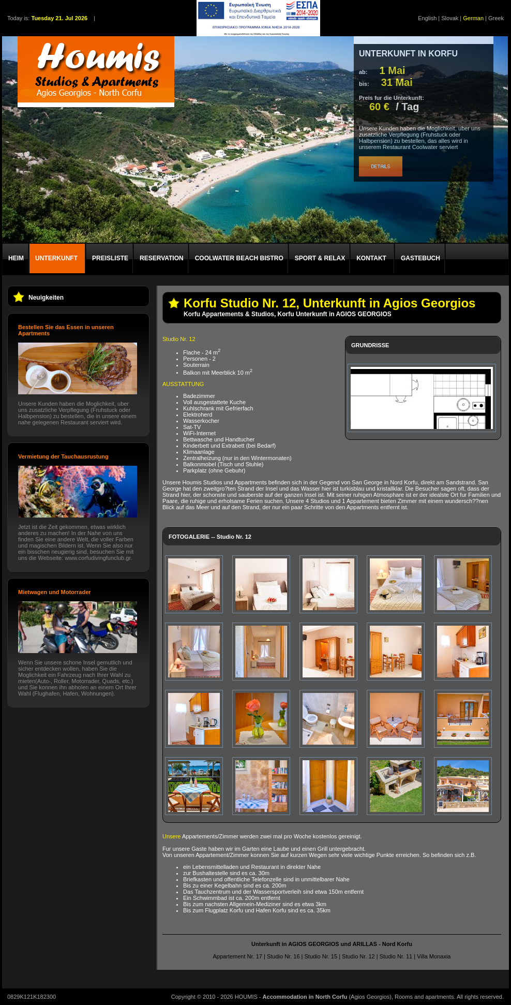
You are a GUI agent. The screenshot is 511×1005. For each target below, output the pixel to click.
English (427, 18)
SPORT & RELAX (320, 258)
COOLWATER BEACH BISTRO (239, 258)
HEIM (16, 258)
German (473, 18)
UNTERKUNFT (56, 258)
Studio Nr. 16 (283, 956)
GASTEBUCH (420, 258)
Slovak (449, 18)
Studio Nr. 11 (396, 956)
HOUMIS (246, 997)
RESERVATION (162, 258)
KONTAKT (371, 258)
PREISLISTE (110, 258)
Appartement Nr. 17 (237, 956)
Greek (496, 18)
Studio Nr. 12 (358, 956)
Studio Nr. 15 (320, 956)
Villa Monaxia (433, 956)
